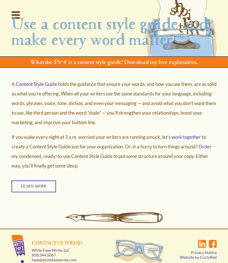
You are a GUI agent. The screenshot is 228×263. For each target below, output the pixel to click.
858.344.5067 (44, 246)
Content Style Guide (36, 84)
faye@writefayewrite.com (54, 251)
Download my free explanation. (161, 62)
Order (205, 147)
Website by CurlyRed (198, 249)
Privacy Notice (204, 244)
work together (186, 137)
